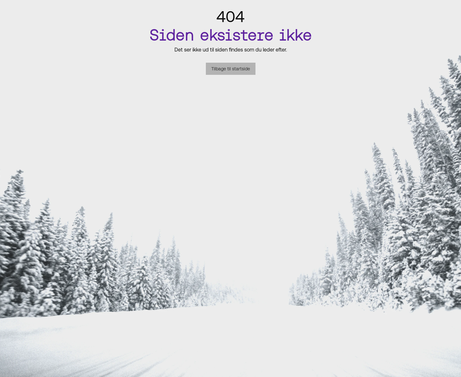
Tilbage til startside (230, 68)
